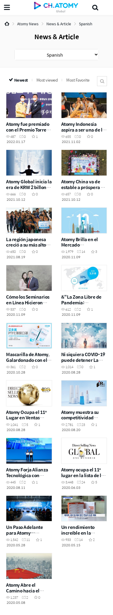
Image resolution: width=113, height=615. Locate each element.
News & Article (58, 23)
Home (7, 24)
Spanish (85, 23)
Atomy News (28, 23)
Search (102, 81)
